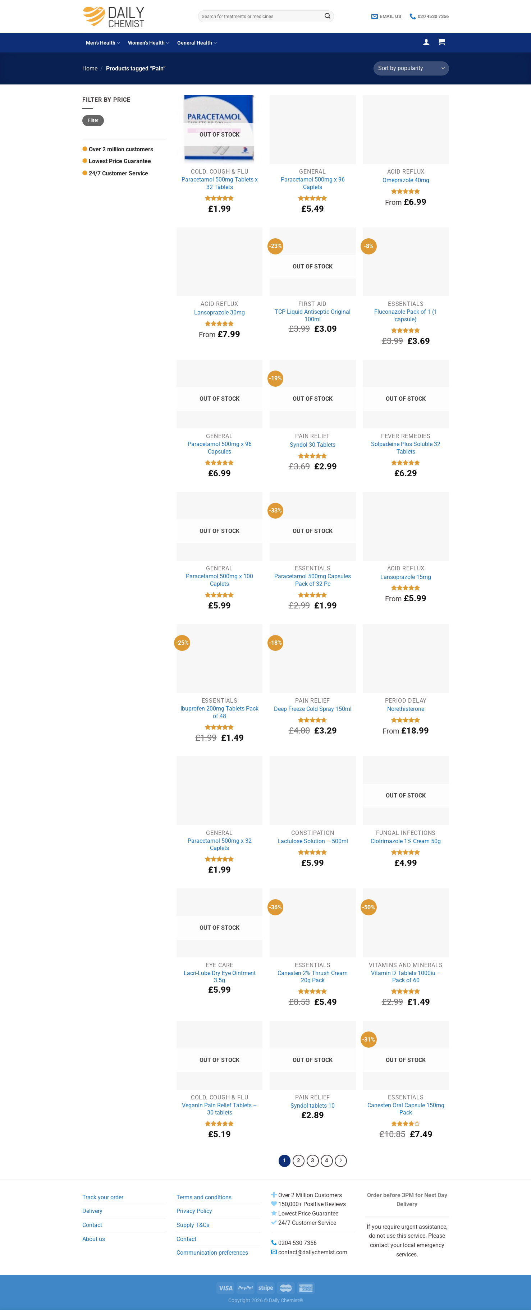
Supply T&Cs (193, 1225)
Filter (93, 120)
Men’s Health (103, 43)
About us (93, 1239)
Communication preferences (212, 1252)
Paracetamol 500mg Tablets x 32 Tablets (220, 183)
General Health (197, 43)
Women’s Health (148, 43)
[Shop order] (411, 68)
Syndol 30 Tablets (312, 444)
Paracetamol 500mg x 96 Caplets (313, 183)
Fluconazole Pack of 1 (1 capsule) (405, 315)
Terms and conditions (204, 1197)
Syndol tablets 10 (312, 1105)
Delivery (92, 1211)
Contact (92, 1225)
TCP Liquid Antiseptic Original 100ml (313, 315)
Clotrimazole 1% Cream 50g (406, 841)
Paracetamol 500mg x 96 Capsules (220, 448)
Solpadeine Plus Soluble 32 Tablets (405, 448)
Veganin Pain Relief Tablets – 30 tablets (219, 1109)
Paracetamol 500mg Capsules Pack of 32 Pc (312, 580)
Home (89, 68)
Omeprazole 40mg (406, 180)
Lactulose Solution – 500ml (313, 841)
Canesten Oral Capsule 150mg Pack (405, 1109)
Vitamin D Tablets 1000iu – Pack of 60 (406, 977)
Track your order (102, 1197)
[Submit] (327, 16)
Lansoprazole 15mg (405, 577)
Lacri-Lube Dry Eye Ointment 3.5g (220, 977)
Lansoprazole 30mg (219, 312)
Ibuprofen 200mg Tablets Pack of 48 (219, 712)
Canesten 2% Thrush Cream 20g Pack (313, 977)
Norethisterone (405, 708)
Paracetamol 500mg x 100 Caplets (219, 580)
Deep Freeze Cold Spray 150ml (313, 708)
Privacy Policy (194, 1211)
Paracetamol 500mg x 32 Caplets (220, 844)
